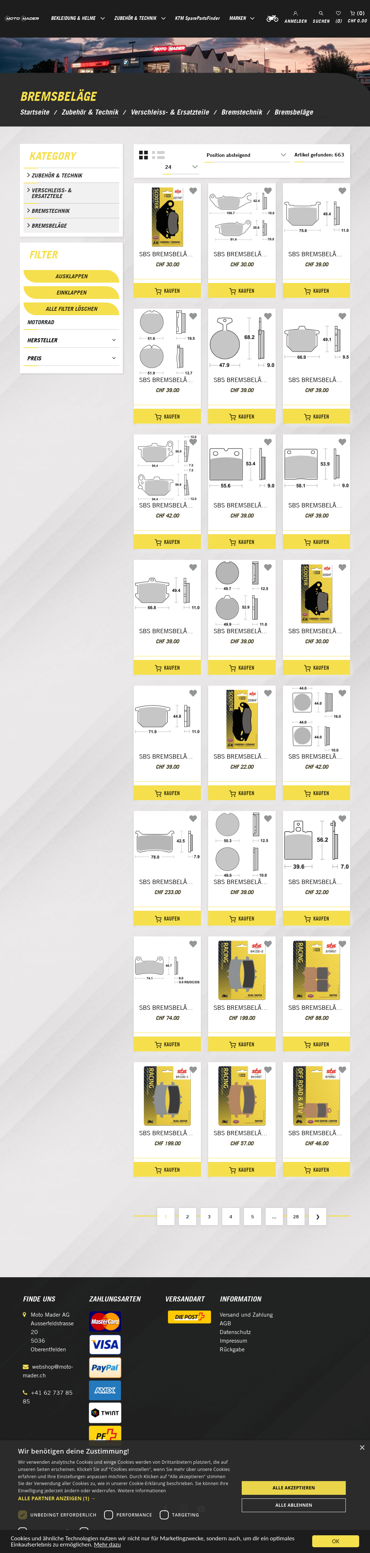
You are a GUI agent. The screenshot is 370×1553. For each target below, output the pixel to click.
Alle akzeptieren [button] (293, 1488)
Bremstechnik (50, 211)
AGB (225, 1323)
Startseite (34, 112)
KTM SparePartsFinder (197, 18)
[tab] (71, 157)
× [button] (362, 1448)
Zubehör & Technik (56, 175)
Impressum (233, 1340)
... (274, 1216)
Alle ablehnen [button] (293, 1505)
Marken (237, 18)
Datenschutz (235, 1332)
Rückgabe (232, 1349)
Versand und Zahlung (246, 1314)
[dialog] (185, 1496)
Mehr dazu (107, 1546)
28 (296, 1216)
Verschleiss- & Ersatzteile (51, 193)
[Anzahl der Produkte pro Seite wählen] (181, 167)
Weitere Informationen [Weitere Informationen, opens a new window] (142, 1491)
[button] (125, 1498)
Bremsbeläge (48, 225)
